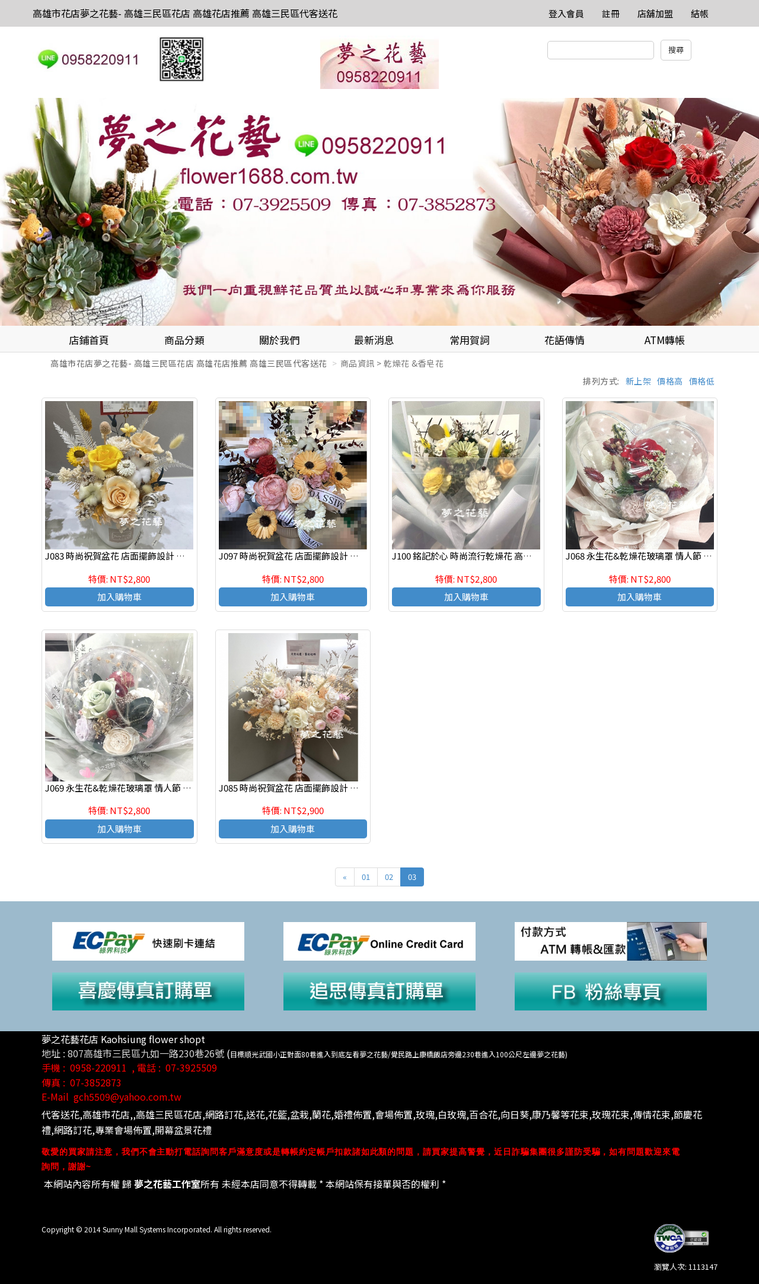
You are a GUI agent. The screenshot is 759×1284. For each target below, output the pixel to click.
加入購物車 (119, 596)
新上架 (639, 381)
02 (389, 876)
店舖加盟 (655, 13)
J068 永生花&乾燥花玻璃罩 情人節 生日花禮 (652, 555)
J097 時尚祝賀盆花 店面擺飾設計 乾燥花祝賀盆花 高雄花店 (334, 555)
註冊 (611, 13)
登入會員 (566, 13)
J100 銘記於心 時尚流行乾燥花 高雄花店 (471, 555)
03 (412, 876)
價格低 (702, 381)
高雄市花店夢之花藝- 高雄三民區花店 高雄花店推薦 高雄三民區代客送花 (185, 13)
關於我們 (279, 339)
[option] (379, 212)
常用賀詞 (469, 339)
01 (366, 876)
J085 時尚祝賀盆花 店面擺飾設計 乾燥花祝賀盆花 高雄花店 (334, 787)
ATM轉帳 (665, 339)
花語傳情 (564, 339)
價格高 (670, 381)
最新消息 (374, 339)
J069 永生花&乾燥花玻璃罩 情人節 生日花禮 (131, 787)
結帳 (700, 13)
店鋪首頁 (89, 339)
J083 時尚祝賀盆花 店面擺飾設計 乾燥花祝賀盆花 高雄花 (156, 555)
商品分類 (184, 339)
